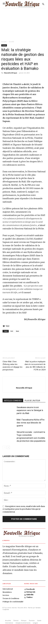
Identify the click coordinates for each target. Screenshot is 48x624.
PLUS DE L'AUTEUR (32, 401)
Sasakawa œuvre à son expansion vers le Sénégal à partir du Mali (30, 410)
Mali (17, 331)
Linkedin (29, 595)
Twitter (29, 597)
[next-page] (8, 447)
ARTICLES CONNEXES (13, 401)
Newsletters (7, 592)
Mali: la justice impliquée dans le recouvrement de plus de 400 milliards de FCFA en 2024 (35, 365)
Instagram (30, 592)
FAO (11, 331)
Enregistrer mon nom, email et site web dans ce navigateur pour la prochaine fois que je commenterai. (24, 509)
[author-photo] (24, 383)
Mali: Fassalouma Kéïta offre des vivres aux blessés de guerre (30, 422)
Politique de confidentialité (13, 602)
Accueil (3, 42)
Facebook (30, 589)
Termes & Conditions (11, 598)
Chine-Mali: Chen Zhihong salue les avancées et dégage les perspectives (12, 365)
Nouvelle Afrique (10, 73)
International (8, 589)
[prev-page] (4, 447)
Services (6, 595)
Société (11, 42)
